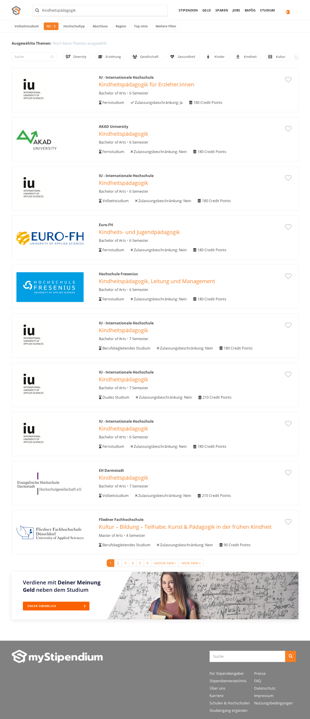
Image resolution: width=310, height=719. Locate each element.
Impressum (263, 695)
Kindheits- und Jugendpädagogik (139, 232)
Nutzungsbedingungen (273, 703)
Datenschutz (264, 688)
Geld (206, 10)
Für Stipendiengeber (227, 673)
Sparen (221, 10)
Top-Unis (141, 26)
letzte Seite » (191, 563)
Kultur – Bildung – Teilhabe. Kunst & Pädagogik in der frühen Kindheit (185, 526)
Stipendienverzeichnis (228, 680)
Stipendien (188, 10)
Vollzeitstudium (27, 26)
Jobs (236, 10)
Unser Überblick (42, 606)
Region (121, 26)
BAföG (250, 10)
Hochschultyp (74, 26)
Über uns (217, 688)
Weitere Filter (166, 26)
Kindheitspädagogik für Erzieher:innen (146, 84)
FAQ (257, 680)
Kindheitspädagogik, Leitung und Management (157, 281)
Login (287, 12)
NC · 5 (51, 26)
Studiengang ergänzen (228, 710)
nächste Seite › (165, 563)
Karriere (216, 695)
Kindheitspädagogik (123, 133)
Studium (267, 10)
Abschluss (100, 26)
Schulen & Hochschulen (230, 703)
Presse (260, 673)
